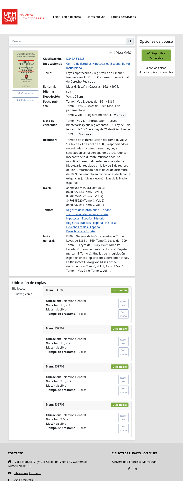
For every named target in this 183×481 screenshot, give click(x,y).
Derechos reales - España (83, 227)
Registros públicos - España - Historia (91, 223)
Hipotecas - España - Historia (85, 218)
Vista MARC (124, 53)
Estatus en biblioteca (67, 17)
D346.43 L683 (75, 59)
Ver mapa (123, 314)
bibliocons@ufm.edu (24, 473)
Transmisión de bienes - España (87, 214)
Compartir (25, 93)
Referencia (25, 100)
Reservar (123, 303)
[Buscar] (68, 41)
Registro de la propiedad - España (88, 210)
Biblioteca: (19, 288)
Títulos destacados (123, 17)
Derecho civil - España (80, 231)
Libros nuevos (95, 17)
